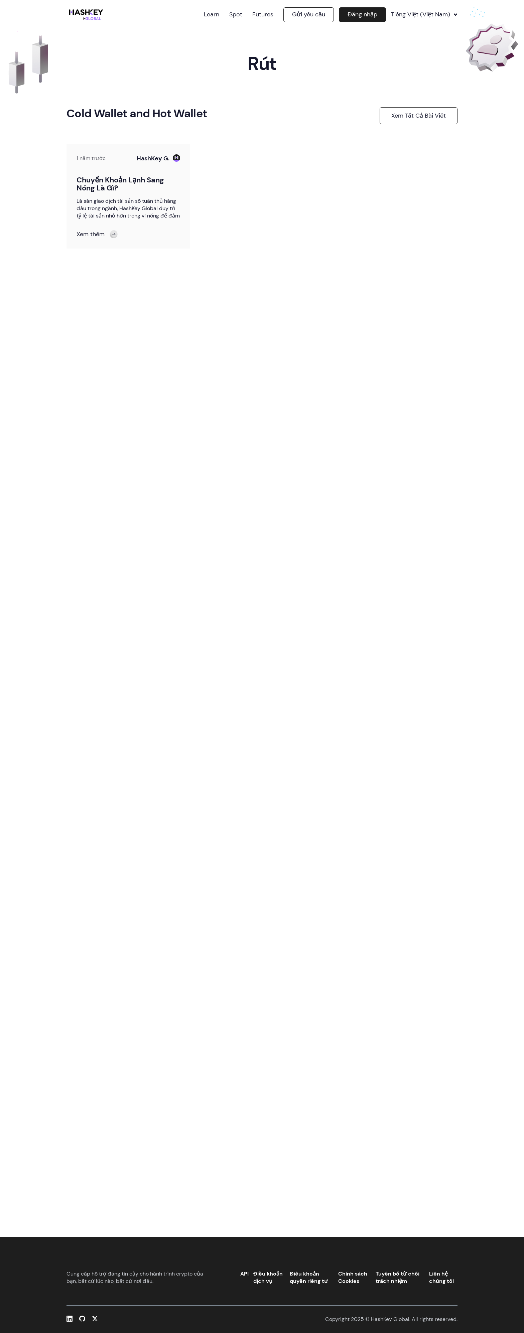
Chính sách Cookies (352, 1277)
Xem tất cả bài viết (418, 116)
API (244, 1273)
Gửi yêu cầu (308, 14)
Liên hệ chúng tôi (441, 1277)
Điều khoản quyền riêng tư (309, 1277)
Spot (235, 14)
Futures (262, 14)
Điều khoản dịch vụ (268, 1277)
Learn (211, 14)
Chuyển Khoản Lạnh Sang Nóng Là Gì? (120, 184)
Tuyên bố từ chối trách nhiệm (397, 1277)
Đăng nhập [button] (362, 14)
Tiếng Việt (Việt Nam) (424, 14)
